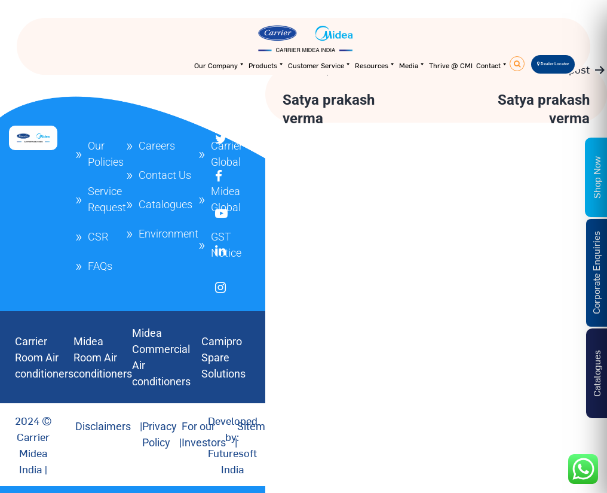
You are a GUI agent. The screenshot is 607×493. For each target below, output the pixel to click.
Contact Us (165, 175)
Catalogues (165, 204)
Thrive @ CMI (451, 65)
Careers (157, 145)
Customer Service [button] (319, 65)
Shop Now (596, 177)
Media (412, 65)
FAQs (100, 266)
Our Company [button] (219, 65)
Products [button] (266, 65)
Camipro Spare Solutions (223, 357)
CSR (98, 236)
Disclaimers (103, 426)
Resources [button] (375, 65)
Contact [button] (492, 65)
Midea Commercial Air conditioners (161, 357)
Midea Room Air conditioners (102, 357)
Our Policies (106, 153)
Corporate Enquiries (595, 272)
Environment (168, 233)
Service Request (107, 199)
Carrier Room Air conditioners (44, 357)
